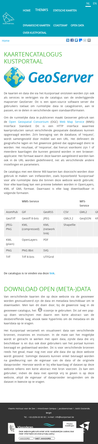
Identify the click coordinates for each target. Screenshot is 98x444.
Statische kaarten (65, 10)
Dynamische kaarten (36, 25)
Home (26, 10)
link (52, 273)
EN (95, 3)
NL (88, 3)
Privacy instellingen (69, 426)
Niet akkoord (43, 439)
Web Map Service (72, 122)
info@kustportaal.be (64, 417)
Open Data (77, 25)
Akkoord (25, 439)
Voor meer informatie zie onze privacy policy (46, 433)
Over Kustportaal (34, 33)
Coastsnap (60, 25)
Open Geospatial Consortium (29, 122)
